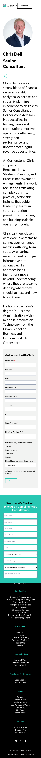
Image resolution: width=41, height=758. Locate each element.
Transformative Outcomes (20, 674)
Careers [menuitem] (20, 697)
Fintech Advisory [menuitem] (20, 602)
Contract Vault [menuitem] (20, 660)
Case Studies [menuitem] (20, 680)
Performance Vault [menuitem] (20, 662)
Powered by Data (20, 654)
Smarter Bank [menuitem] (20, 612)
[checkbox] (20, 451)
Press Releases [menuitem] (20, 712)
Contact (20, 721)
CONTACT (24, 6)
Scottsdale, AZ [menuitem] (20, 727)
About (20, 691)
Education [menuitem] (20, 632)
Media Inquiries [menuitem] (20, 702)
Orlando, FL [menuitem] (20, 732)
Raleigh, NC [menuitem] (20, 730)
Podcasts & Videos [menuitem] (20, 640)
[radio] (20, 446)
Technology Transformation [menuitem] (20, 615)
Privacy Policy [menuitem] (12, 754)
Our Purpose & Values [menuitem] (20, 705)
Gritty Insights (20, 626)
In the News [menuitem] (20, 699)
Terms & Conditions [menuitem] (28, 754)
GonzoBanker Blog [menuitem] (20, 637)
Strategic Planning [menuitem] (20, 610)
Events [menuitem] (20, 635)
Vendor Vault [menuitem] (20, 665)
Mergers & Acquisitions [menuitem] (20, 605)
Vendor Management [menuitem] (20, 618)
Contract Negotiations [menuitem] (20, 597)
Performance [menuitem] (20, 607)
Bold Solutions (20, 591)
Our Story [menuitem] (20, 707)
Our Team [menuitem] (20, 710)
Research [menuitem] (20, 643)
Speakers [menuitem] (21, 645)
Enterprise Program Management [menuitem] (20, 599)
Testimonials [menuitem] (20, 682)
